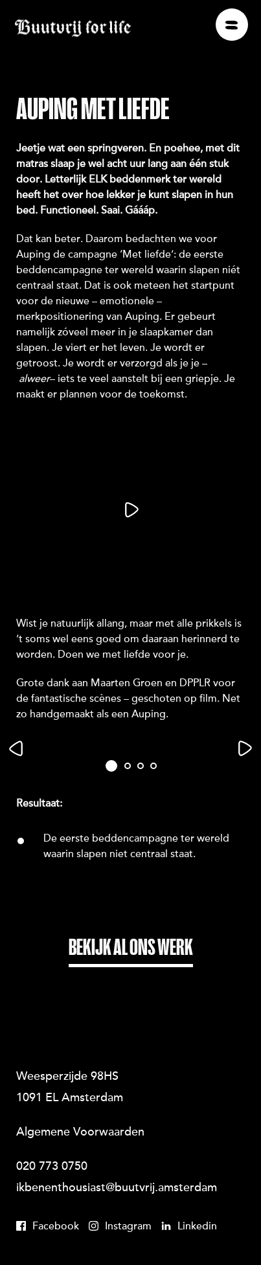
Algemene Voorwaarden (80, 1133)
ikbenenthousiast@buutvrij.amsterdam (116, 1188)
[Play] (130, 510)
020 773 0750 (51, 1167)
